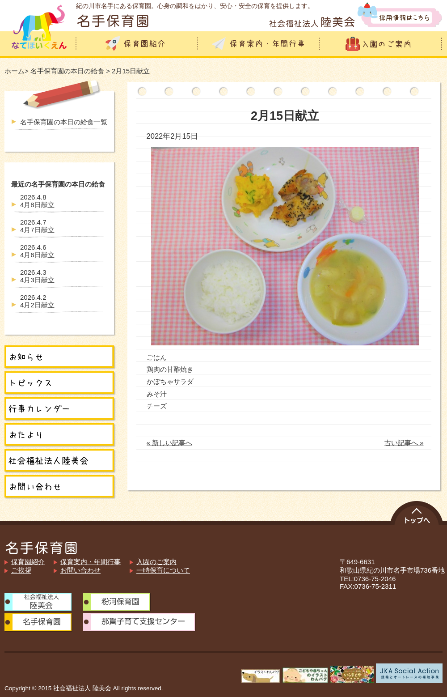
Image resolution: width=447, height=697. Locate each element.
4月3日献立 (37, 276)
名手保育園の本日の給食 (67, 71)
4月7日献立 (37, 226)
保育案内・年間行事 (90, 561)
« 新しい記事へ (170, 442)
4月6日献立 (37, 251)
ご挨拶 (21, 570)
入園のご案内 (156, 561)
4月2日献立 (37, 301)
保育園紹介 (28, 561)
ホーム (14, 71)
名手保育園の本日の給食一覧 (63, 122)
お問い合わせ (80, 570)
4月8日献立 (37, 200)
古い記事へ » (404, 442)
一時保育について (163, 570)
